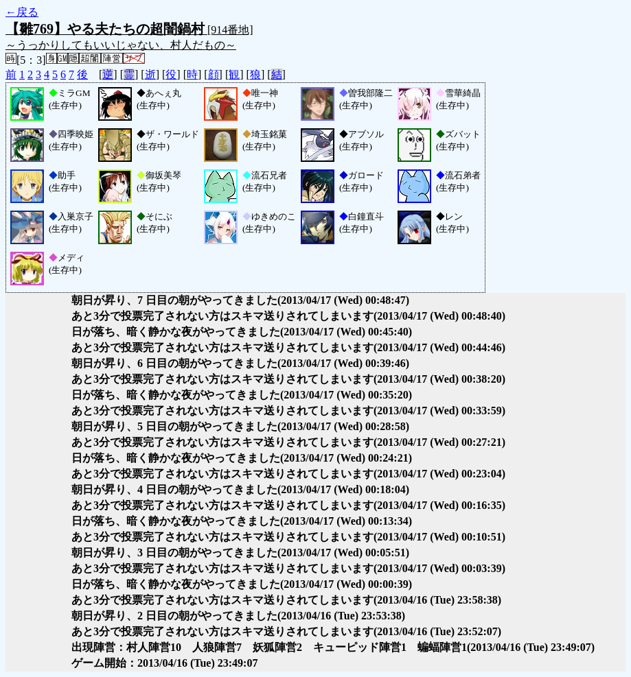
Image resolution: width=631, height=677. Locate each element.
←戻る (21, 12)
